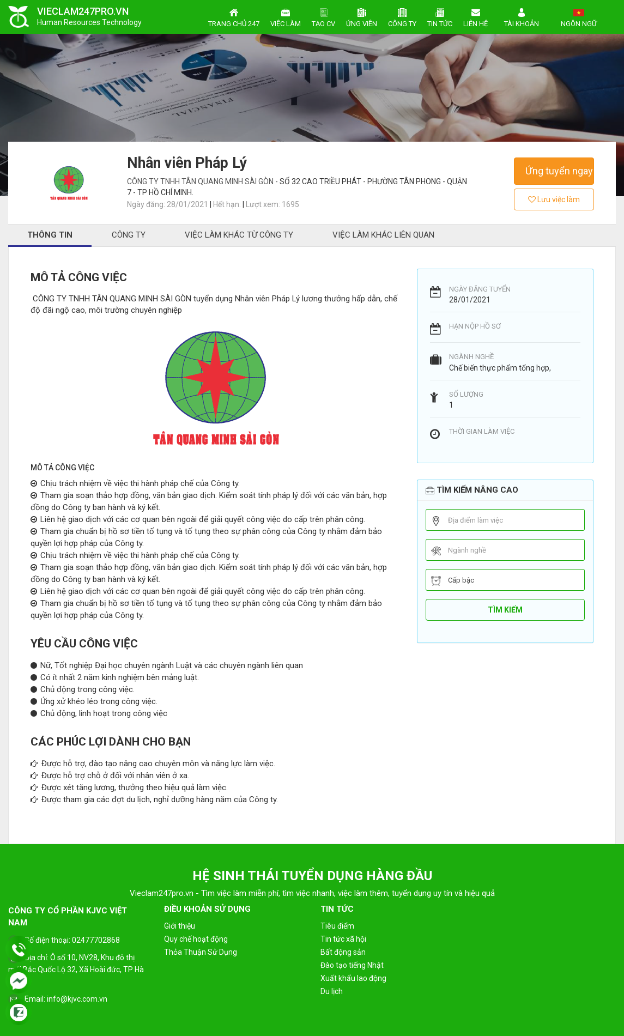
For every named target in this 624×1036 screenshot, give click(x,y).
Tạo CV (323, 16)
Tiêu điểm (337, 926)
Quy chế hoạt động (196, 939)
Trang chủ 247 (233, 16)
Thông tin (49, 235)
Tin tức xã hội (343, 939)
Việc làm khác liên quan (383, 235)
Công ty (402, 16)
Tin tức (439, 16)
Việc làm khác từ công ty (239, 235)
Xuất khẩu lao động (353, 978)
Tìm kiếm (505, 609)
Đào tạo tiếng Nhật (352, 965)
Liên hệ (475, 16)
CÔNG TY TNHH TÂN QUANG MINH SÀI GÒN (201, 181)
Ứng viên (361, 16)
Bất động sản (343, 952)
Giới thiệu (179, 926)
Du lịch (331, 991)
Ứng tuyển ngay (559, 171)
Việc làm (285, 16)
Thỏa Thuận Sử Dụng (200, 952)
